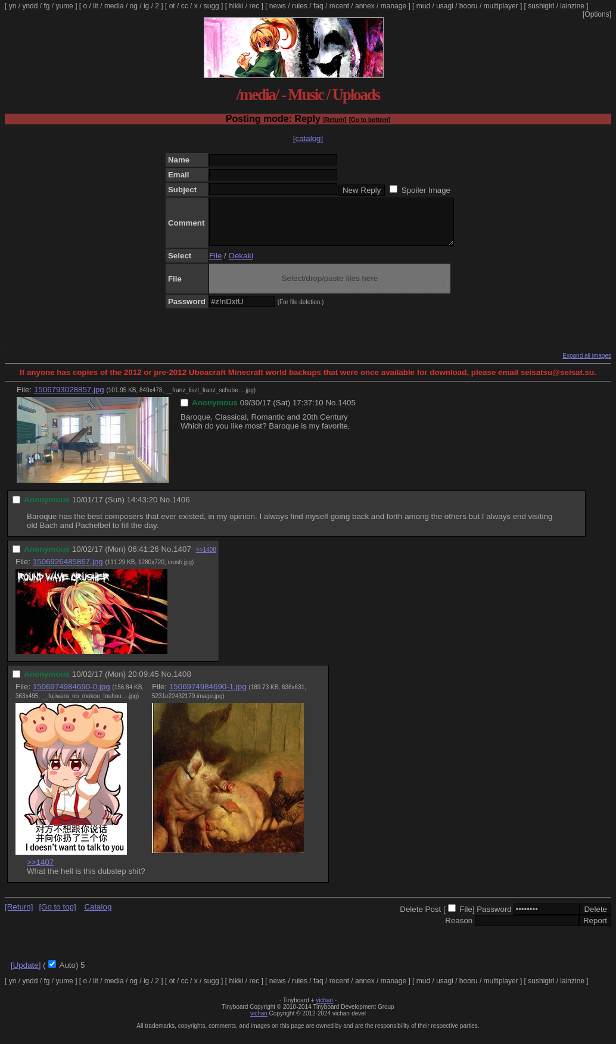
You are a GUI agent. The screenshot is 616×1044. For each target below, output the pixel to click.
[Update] (26, 974)
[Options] (597, 14)
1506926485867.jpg (68, 570)
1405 (347, 411)
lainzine (572, 6)
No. (331, 411)
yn (13, 6)
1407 (182, 558)
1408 (182, 683)
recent (339, 6)
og (134, 6)
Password (494, 918)
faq (318, 6)
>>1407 (40, 871)
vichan (324, 1009)
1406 (181, 508)
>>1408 (206, 558)
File (215, 264)
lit (95, 6)
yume (64, 6)
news (277, 6)
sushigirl (541, 6)
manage (393, 6)
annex (365, 6)
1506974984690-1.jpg (208, 695)
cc (184, 6)
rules (299, 6)
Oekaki (241, 264)
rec (255, 6)
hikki (236, 6)
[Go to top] (57, 915)
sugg (211, 6)
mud (423, 6)
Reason (458, 929)
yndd (30, 6)
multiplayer (501, 6)
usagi (444, 6)
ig (146, 6)
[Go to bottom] (369, 120)
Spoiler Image (426, 190)
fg (46, 6)
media (114, 6)
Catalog (97, 915)
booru (468, 6)
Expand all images (586, 364)
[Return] (334, 120)
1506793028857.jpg (69, 398)
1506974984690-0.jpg (71, 695)
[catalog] (308, 138)
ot (172, 6)
